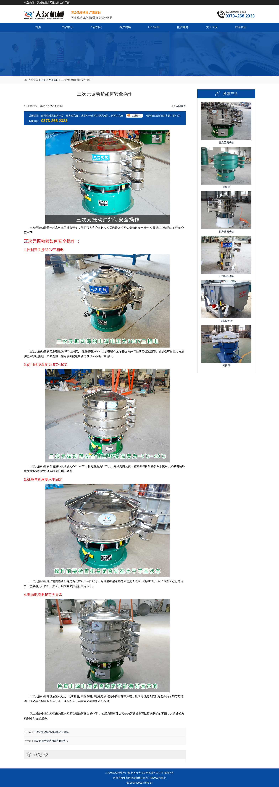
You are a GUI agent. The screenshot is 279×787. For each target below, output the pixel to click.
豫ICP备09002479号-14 (139, 782)
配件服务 (183, 27)
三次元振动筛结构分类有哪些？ (51, 740)
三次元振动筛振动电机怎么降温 (51, 732)
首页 (38, 27)
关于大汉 (211, 27)
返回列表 (181, 106)
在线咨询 (136, 115)
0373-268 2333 (54, 120)
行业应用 (154, 27)
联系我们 (240, 27)
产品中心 (67, 27)
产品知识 (96, 27)
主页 (43, 79)
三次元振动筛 (112, 772)
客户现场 (125, 27)
